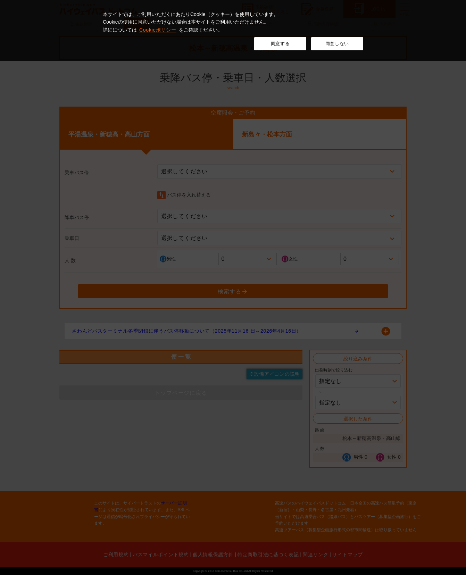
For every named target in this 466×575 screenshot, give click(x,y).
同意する (280, 43)
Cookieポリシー (157, 30)
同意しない (337, 43)
